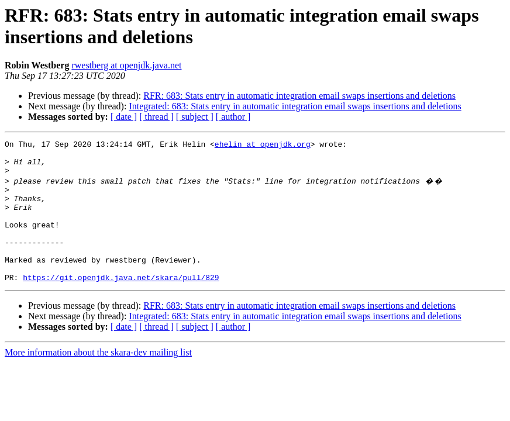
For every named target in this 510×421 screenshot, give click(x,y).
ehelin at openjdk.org (263, 145)
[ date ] (124, 117)
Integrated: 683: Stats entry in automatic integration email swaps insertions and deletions (295, 106)
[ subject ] (194, 117)
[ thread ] (156, 117)
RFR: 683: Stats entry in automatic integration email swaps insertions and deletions (299, 96)
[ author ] (233, 117)
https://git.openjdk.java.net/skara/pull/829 (121, 303)
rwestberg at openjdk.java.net (126, 65)
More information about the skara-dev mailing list (98, 379)
